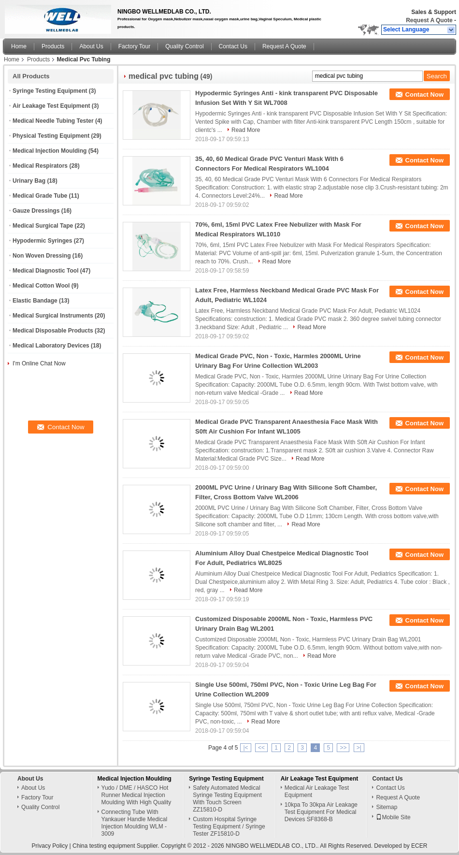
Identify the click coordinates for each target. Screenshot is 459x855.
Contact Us (233, 46)
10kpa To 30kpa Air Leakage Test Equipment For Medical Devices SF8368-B (321, 812)
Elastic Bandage (35, 300)
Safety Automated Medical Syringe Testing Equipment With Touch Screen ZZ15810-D (227, 798)
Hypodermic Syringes (42, 240)
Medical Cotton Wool (41, 285)
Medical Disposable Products (53, 330)
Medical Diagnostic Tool (45, 270)
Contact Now (424, 94)
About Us (91, 46)
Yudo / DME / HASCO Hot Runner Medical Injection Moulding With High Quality (136, 795)
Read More (245, 130)
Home (19, 46)
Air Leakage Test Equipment (51, 105)
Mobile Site (393, 817)
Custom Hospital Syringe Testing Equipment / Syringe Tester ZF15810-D (229, 826)
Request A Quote (429, 20)
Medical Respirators (40, 165)
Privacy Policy (50, 845)
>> (343, 747)
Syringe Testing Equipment (50, 90)
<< (261, 747)
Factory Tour (134, 46)
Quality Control (184, 46)
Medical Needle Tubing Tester (53, 120)
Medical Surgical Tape (43, 225)
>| (359, 747)
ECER (419, 845)
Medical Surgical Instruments (53, 315)
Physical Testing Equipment (51, 135)
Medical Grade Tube (40, 195)
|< (245, 747)
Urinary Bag (29, 180)
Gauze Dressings (36, 210)
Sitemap (386, 807)
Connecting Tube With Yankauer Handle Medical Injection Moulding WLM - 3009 (134, 823)
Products (53, 46)
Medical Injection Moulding (49, 150)
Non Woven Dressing (42, 255)
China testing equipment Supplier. (116, 845)
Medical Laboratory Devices (51, 345)
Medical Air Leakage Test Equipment (317, 791)
